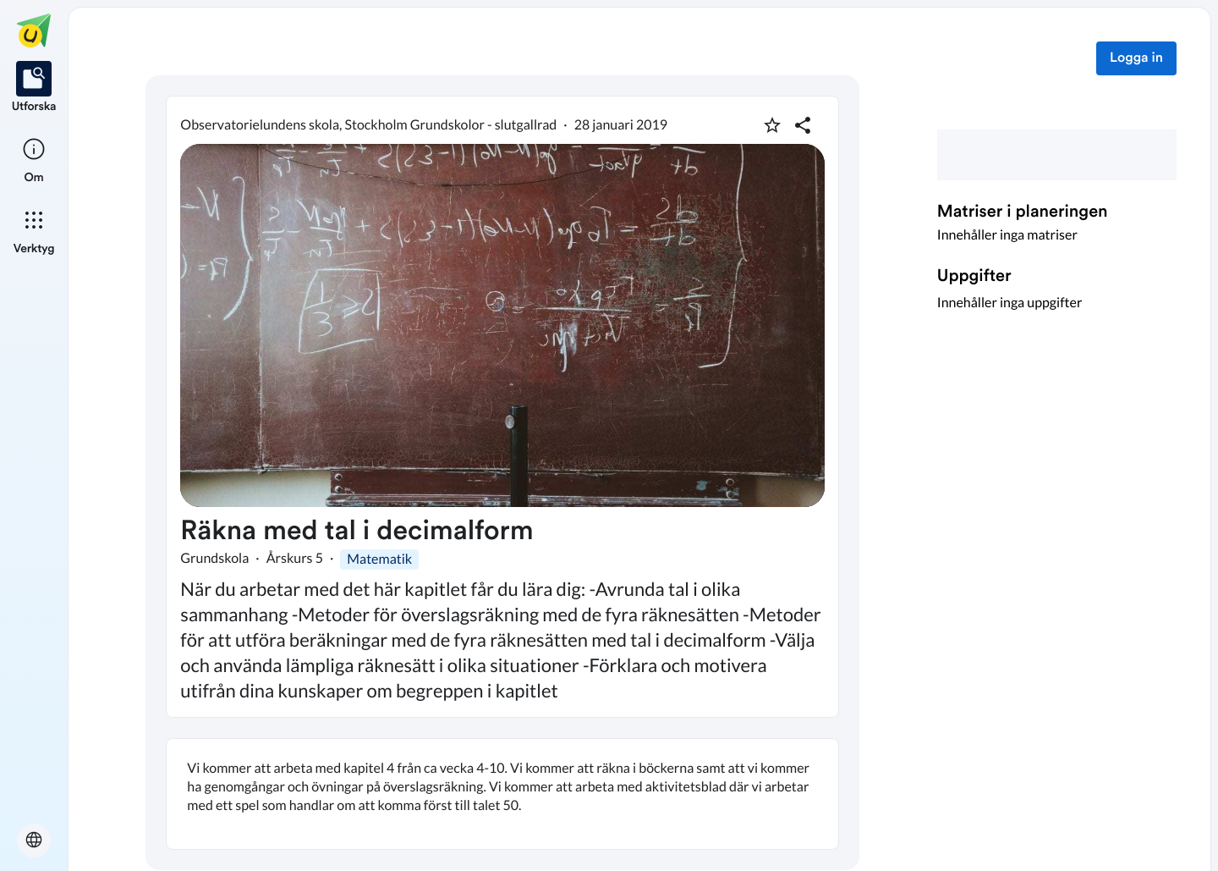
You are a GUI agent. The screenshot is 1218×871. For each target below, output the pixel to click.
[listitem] (34, 88)
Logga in (1136, 58)
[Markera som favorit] (772, 125)
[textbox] (502, 794)
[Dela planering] (802, 125)
